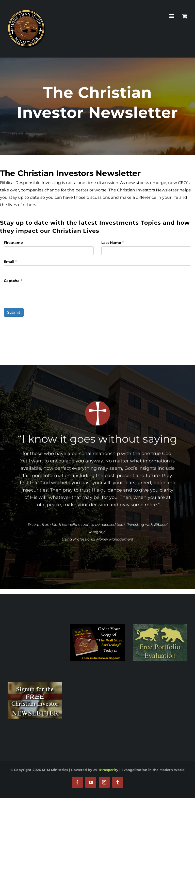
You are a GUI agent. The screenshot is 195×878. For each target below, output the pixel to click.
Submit (13, 312)
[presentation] (42, 294)
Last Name (112, 242)
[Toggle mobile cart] (184, 16)
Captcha (13, 280)
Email (10, 261)
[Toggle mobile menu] (172, 16)
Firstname (13, 242)
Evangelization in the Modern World (153, 770)
